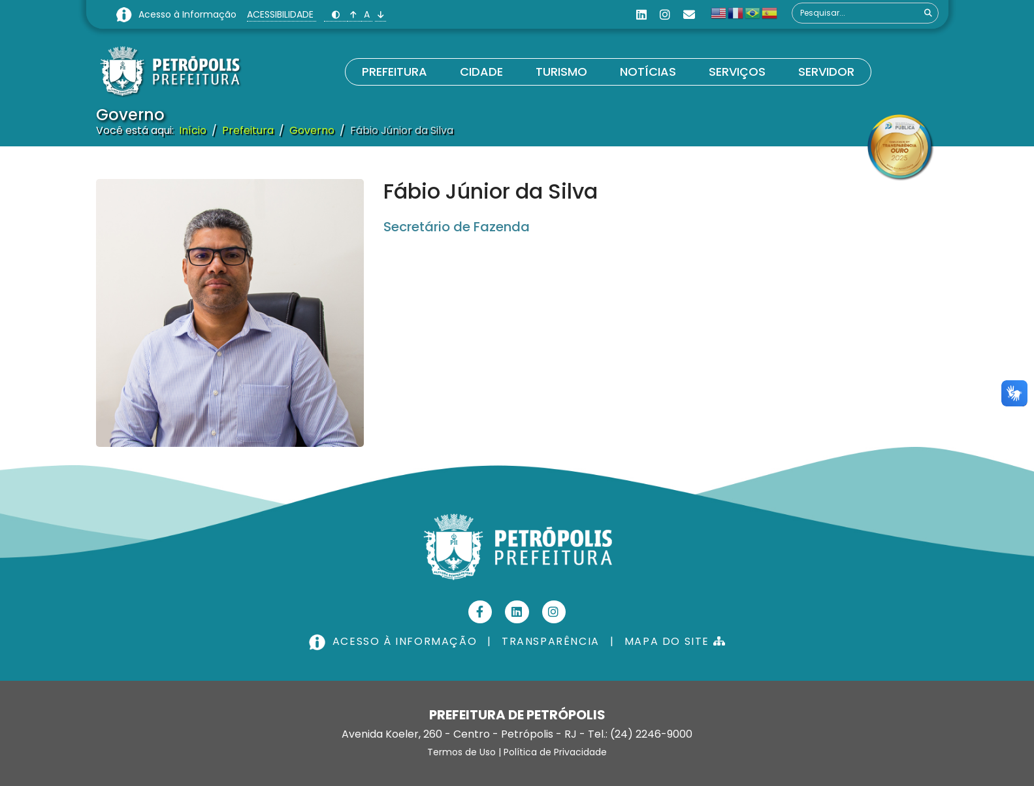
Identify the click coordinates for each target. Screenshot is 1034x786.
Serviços (737, 71)
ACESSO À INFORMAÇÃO (394, 641)
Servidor (826, 71)
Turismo (561, 71)
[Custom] (689, 15)
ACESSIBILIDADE (281, 14)
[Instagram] (665, 15)
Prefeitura (394, 71)
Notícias (648, 71)
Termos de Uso (461, 752)
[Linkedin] (641, 15)
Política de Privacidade (555, 752)
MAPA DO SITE (675, 641)
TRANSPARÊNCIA (551, 641)
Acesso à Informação (188, 14)
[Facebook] (480, 611)
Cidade (481, 71)
